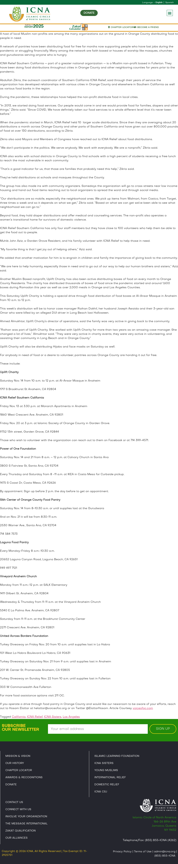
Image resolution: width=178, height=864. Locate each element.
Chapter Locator (18, 770)
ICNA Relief (35, 717)
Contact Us (14, 802)
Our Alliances (16, 838)
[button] (170, 13)
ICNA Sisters (52, 717)
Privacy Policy (122, 851)
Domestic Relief (106, 784)
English (159, 2)
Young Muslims (106, 770)
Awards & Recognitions (24, 777)
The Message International (26, 823)
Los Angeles (71, 717)
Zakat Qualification (20, 831)
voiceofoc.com (143, 708)
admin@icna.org (164, 851)
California (19, 717)
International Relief (110, 777)
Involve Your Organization (26, 816)
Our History (14, 763)
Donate (11, 784)
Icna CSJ (100, 792)
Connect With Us (18, 809)
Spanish (169, 3)
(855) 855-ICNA (164, 856)
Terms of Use (143, 851)
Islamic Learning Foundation (116, 756)
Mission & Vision (17, 756)
